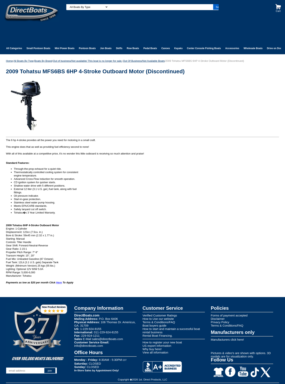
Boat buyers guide (154, 325)
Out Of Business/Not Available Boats (144, 60)
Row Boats (133, 48)
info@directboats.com (88, 345)
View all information (155, 352)
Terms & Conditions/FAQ (158, 322)
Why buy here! (152, 349)
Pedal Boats (150, 48)
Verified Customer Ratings (159, 315)
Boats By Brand (43, 60)
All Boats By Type (23, 60)
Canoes (165, 48)
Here (59, 282)
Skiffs (119, 48)
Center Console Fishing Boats (204, 48)
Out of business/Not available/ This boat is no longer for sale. (87, 60)
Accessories (232, 48)
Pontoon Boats (87, 48)
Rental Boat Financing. (157, 335)
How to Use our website (158, 318)
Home (9, 60)
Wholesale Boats (253, 48)
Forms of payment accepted (229, 315)
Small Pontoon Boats (38, 48)
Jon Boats (106, 48)
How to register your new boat (162, 342)
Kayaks (178, 48)
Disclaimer (218, 318)
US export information (156, 345)
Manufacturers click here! (227, 339)
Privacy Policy (220, 322)
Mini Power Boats (64, 48)
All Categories (14, 48)
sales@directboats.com (107, 339)
